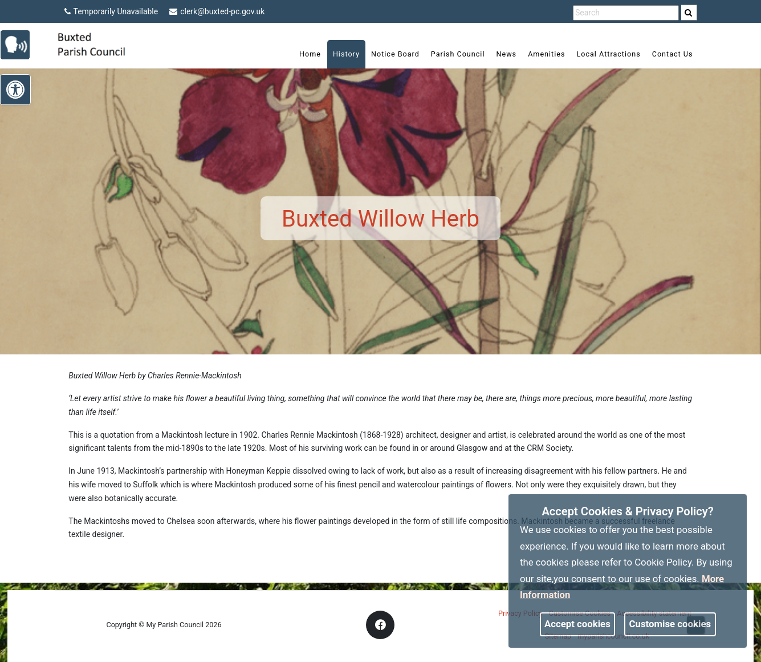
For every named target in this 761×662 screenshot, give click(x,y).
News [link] (506, 54)
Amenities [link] (546, 54)
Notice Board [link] (395, 54)
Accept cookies (577, 623)
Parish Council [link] (458, 54)
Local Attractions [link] (608, 54)
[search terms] (626, 13)
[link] (688, 13)
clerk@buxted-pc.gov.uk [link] (216, 11)
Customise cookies (670, 623)
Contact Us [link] (672, 54)
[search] (689, 13)
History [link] (346, 54)
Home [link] (310, 54)
